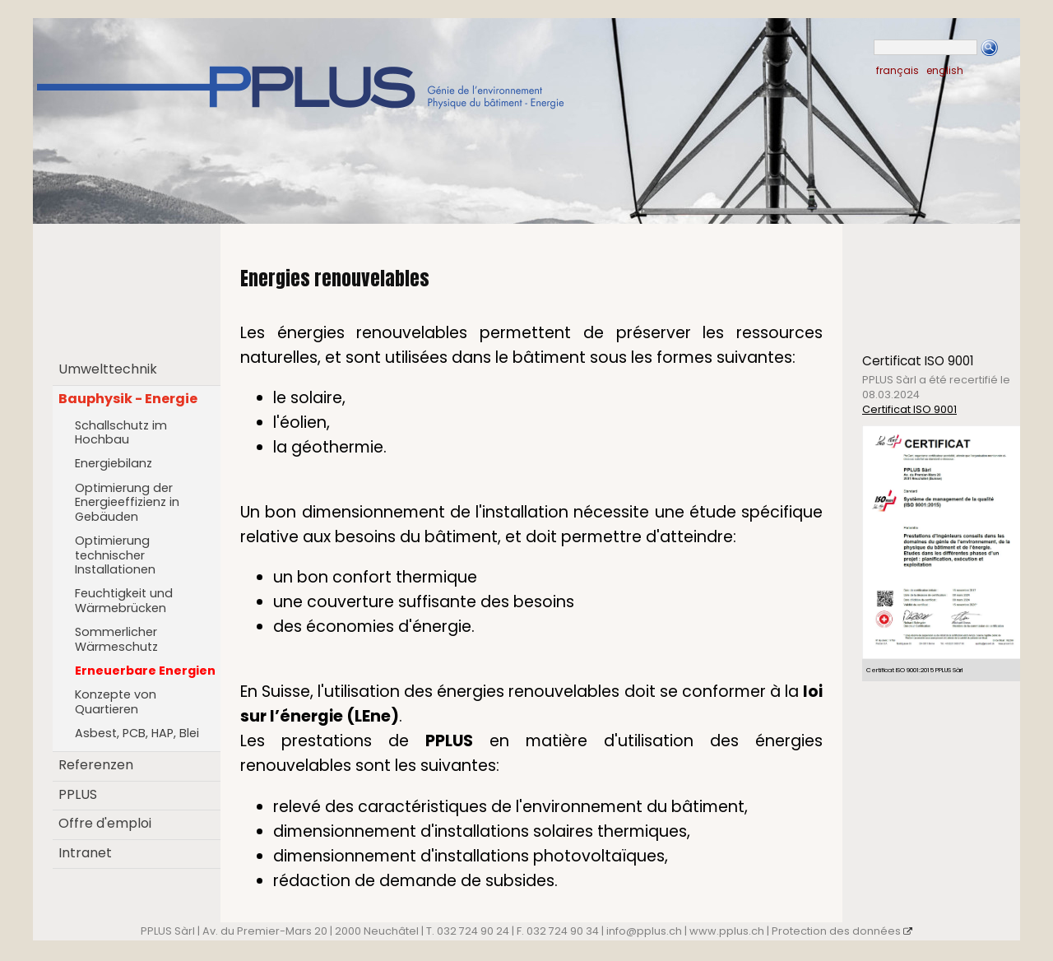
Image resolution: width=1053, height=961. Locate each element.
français (897, 70)
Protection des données (842, 931)
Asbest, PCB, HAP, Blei (137, 733)
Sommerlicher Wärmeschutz (116, 639)
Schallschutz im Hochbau (121, 432)
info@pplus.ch (644, 931)
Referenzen (95, 764)
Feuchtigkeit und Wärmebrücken (124, 600)
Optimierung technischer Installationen (115, 555)
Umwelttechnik (107, 369)
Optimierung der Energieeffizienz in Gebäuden (127, 502)
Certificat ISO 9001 (909, 409)
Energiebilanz (113, 463)
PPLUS (77, 794)
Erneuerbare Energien (145, 670)
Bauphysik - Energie (127, 398)
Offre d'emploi (104, 823)
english (944, 70)
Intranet (85, 852)
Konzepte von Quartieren (115, 701)
